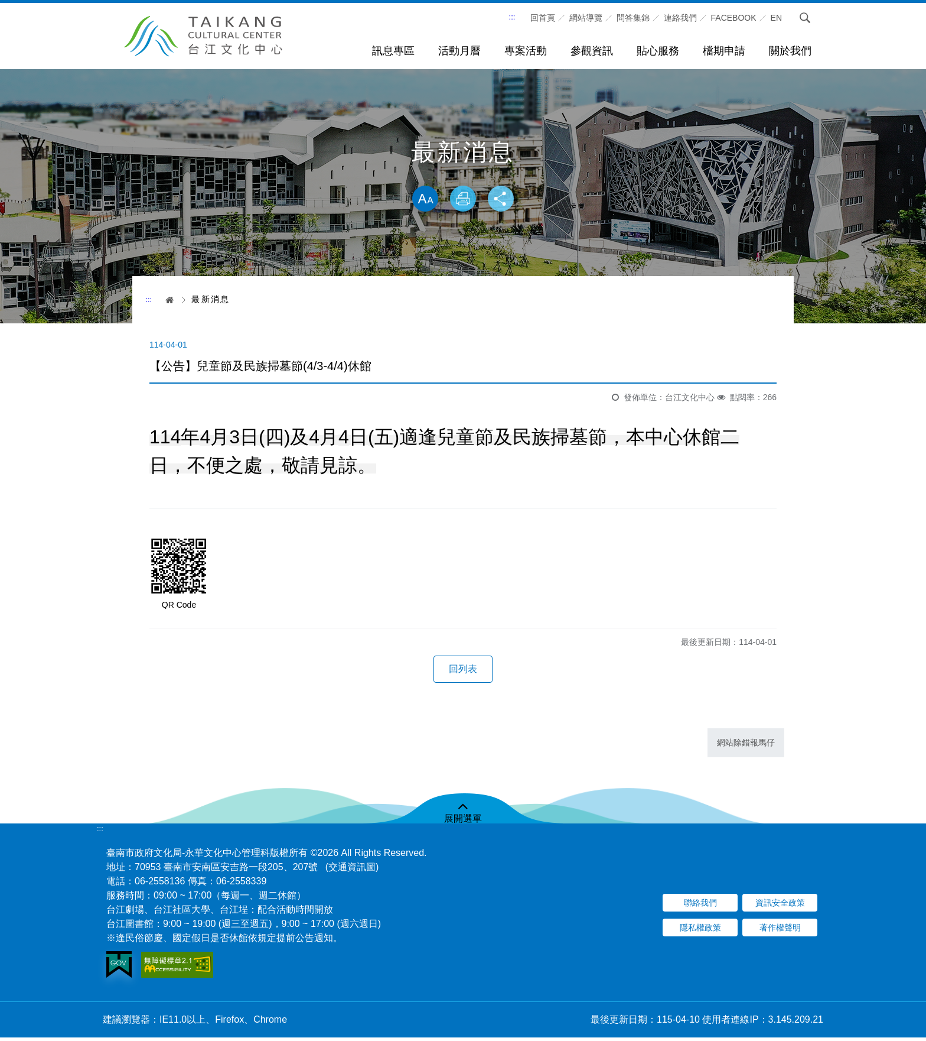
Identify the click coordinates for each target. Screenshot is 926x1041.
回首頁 (542, 17)
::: (512, 16)
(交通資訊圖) (352, 870)
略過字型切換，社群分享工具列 (463, 173)
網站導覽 (585, 17)
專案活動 (525, 51)
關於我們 (790, 51)
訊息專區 (393, 51)
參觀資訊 (591, 51)
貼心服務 (658, 51)
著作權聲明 (780, 931)
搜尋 (805, 18)
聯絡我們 (700, 906)
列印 (463, 200)
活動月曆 (459, 51)
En (776, 17)
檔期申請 (724, 51)
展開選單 (463, 822)
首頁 (165, 300)
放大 (423, 200)
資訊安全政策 (780, 906)
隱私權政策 (700, 931)
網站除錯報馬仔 (746, 746)
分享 (503, 200)
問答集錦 (633, 17)
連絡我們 (680, 17)
